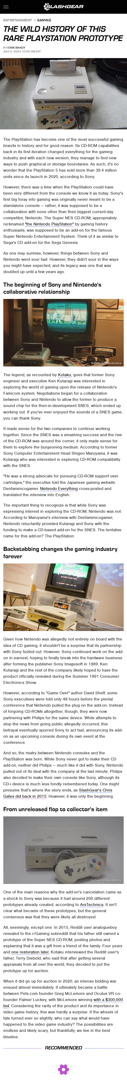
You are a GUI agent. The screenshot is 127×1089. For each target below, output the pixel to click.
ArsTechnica (91, 904)
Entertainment (17, 20)
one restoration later (30, 952)
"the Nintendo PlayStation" (49, 224)
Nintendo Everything (59, 488)
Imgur (121, 126)
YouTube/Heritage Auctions (106, 880)
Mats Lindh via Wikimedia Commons (101, 627)
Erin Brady (16, 47)
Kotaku (64, 374)
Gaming (44, 20)
